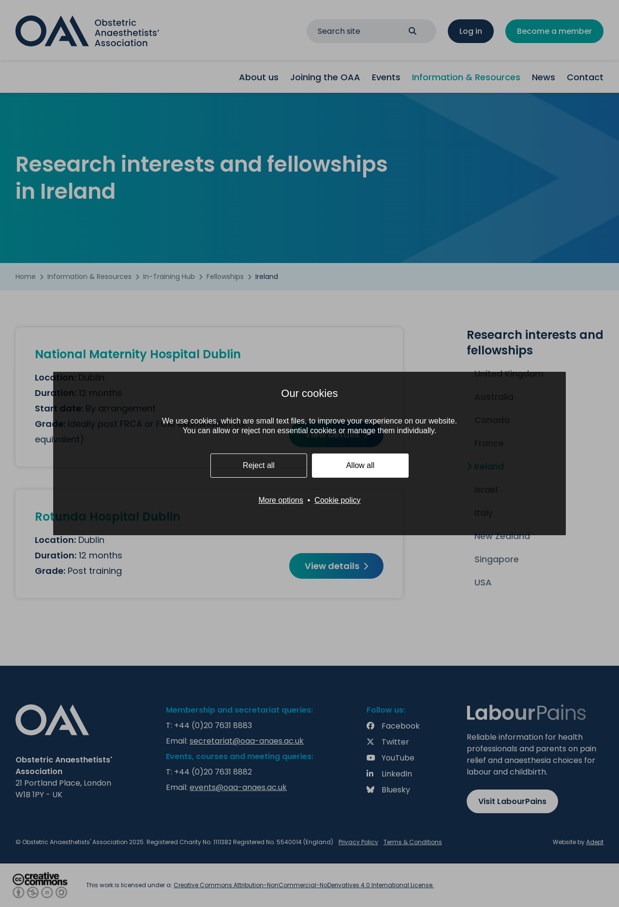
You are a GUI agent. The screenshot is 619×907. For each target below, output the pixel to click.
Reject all (259, 465)
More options (280, 500)
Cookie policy (337, 500)
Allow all (360, 465)
